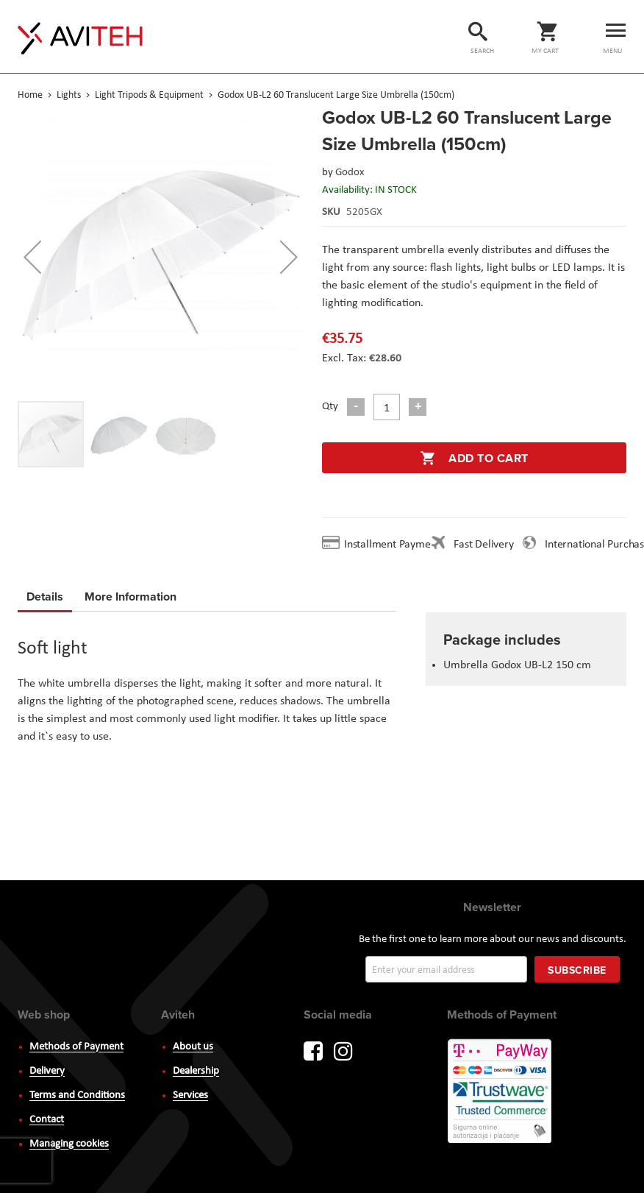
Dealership (196, 1071)
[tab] (45, 599)
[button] (32, 256)
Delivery (47, 1071)
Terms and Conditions (77, 1095)
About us (193, 1046)
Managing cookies (69, 1144)
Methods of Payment (76, 1046)
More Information (130, 594)
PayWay (500, 1092)
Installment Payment (395, 545)
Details (44, 596)
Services (190, 1095)
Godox (350, 172)
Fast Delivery (483, 545)
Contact (46, 1119)
